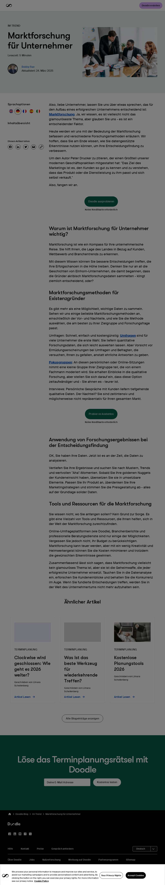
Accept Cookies (136, 880)
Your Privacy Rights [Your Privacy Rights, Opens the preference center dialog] (111, 880)
